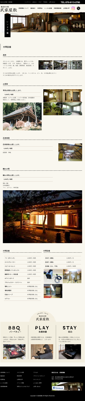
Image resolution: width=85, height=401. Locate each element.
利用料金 (39, 8)
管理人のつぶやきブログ (23, 386)
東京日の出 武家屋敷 (58, 372)
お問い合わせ (52, 2)
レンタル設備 (48, 8)
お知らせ (34, 2)
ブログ (39, 2)
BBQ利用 (19, 376)
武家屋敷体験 (57, 8)
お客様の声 (66, 8)
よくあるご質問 (37, 383)
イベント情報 (20, 383)
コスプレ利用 (20, 372)
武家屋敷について (23, 8)
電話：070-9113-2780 (57, 379)
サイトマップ (36, 379)
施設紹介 (32, 8)
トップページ (28, 2)
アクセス (35, 372)
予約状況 (45, 2)
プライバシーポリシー (39, 376)
